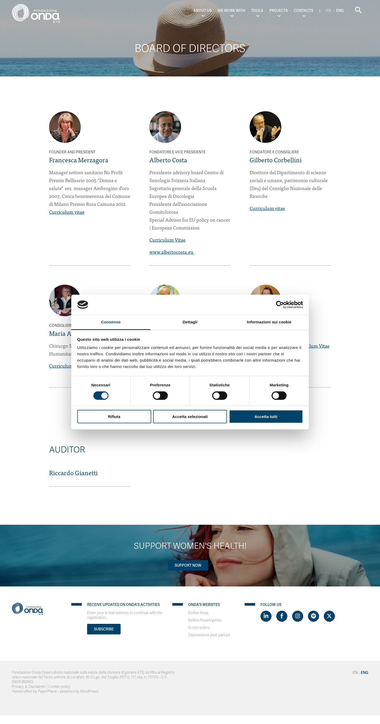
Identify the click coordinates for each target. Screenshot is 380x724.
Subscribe (104, 629)
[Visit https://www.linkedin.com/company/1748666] (266, 616)
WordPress (89, 691)
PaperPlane (47, 691)
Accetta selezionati (190, 416)
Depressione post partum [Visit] (209, 635)
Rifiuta (114, 416)
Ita (328, 10)
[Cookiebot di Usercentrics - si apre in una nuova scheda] (280, 305)
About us (202, 10)
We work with (231, 10)
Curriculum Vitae (167, 240)
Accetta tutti (265, 416)
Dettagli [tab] (190, 322)
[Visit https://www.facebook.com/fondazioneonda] (282, 616)
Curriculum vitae (66, 212)
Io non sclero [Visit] (199, 627)
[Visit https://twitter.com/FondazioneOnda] (329, 616)
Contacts (303, 10)
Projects (278, 10)
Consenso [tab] (110, 322)
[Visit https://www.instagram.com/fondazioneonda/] (297, 616)
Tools (257, 10)
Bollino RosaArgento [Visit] (205, 620)
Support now (188, 565)
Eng (340, 10)
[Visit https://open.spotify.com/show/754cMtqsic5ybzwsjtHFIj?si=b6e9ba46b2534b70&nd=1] (313, 616)
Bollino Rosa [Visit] (198, 613)
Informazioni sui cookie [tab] (269, 322)
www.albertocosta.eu (171, 252)
